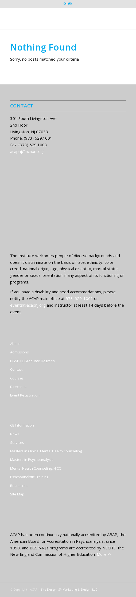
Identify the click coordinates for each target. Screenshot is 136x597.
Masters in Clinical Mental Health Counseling (46, 451)
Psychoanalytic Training (29, 476)
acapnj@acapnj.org (27, 151)
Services (17, 442)
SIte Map (17, 494)
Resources (19, 485)
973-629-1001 (79, 298)
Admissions (19, 352)
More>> (104, 554)
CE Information (22, 425)
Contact (16, 369)
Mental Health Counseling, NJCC (35, 468)
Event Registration (25, 395)
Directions (18, 386)
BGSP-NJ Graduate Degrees (32, 360)
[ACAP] (56, 18)
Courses (17, 378)
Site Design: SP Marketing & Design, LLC (69, 589)
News (14, 433)
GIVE (67, 3)
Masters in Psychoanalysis (31, 459)
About (15, 343)
